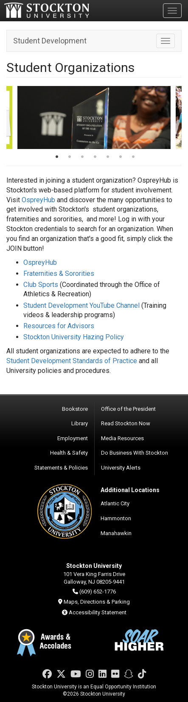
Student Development (50, 40)
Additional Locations (130, 490)
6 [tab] (120, 157)
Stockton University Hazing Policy (73, 337)
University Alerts (120, 467)
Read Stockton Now (125, 423)
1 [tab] (57, 157)
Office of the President (128, 409)
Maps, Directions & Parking (97, 602)
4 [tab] (95, 157)
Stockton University (46, 10)
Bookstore (75, 409)
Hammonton (116, 518)
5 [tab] (108, 157)
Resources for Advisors (58, 326)
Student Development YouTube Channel (81, 305)
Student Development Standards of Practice (71, 361)
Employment (72, 438)
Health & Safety (69, 453)
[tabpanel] (94, 117)
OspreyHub (39, 200)
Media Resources (122, 438)
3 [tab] (82, 157)
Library (79, 423)
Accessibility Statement (97, 612)
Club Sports (40, 285)
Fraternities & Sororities (58, 273)
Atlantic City (115, 503)
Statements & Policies (61, 467)
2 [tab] (70, 157)
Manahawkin (116, 533)
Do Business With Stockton (134, 453)
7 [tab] (133, 157)
